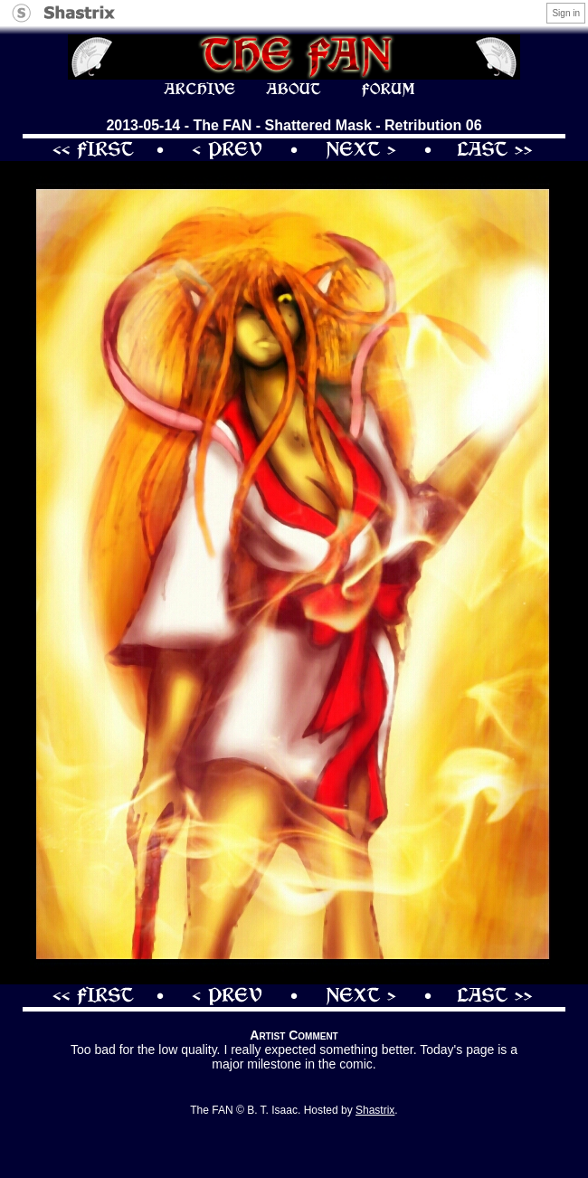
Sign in (566, 13)
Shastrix (375, 1110)
